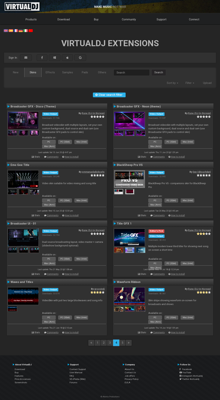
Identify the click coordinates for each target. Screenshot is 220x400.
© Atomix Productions (110, 396)
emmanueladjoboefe (93, 172)
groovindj (99, 289)
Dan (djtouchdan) (202, 172)
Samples (67, 72)
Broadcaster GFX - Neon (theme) (139, 106)
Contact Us (130, 372)
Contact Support (78, 369)
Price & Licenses (23, 379)
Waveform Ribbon (128, 282)
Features (19, 376)
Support (161, 19)
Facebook (186, 369)
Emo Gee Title (20, 165)
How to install (72, 157)
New (15, 72)
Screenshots (21, 382)
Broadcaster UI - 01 (23, 223)
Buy (96, 19)
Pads (85, 72)
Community (129, 19)
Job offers (130, 376)
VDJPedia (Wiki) (78, 379)
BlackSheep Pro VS (130, 165)
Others (102, 72)
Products (31, 19)
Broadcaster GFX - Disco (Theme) (33, 106)
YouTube (185, 372)
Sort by (172, 83)
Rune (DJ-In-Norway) (93, 113)
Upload (207, 83)
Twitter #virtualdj (189, 379)
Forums (73, 382)
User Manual (76, 372)
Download (64, 19)
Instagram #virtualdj (191, 376)
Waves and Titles (22, 282)
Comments (52, 157)
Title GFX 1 (124, 223)
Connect (194, 19)
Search (158, 72)
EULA (127, 382)
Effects (50, 72)
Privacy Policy (132, 379)
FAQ (72, 376)
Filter (190, 83)
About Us (129, 369)
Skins (33, 72)
